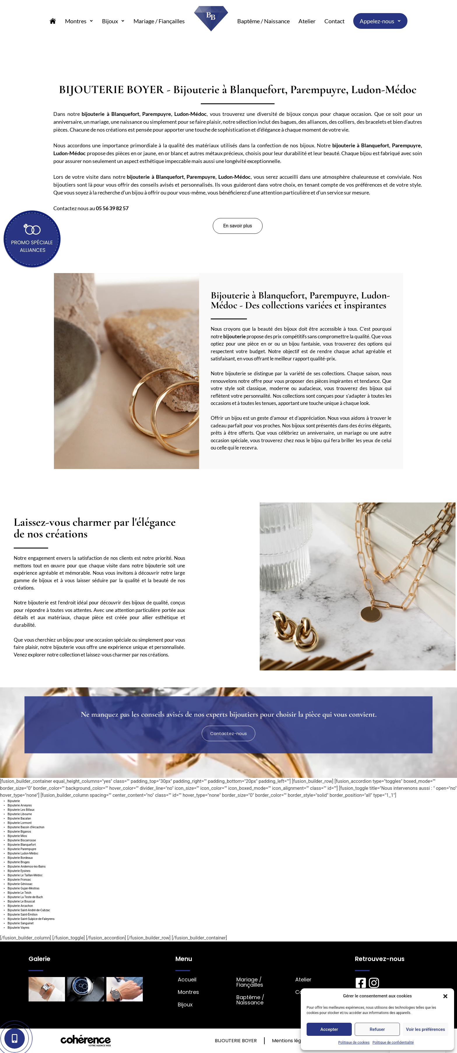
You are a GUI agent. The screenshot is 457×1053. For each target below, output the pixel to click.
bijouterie (93, 114)
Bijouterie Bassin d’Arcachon (26, 827)
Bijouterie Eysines (19, 871)
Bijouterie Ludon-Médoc (23, 853)
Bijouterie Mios (17, 836)
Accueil (187, 979)
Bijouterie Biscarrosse (22, 840)
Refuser (377, 1029)
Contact (334, 20)
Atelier (307, 20)
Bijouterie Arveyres (20, 805)
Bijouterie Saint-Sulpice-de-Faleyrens (31, 919)
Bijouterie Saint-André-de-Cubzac (29, 910)
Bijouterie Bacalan (19, 818)
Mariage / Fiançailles (159, 20)
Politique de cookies (354, 1042)
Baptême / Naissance (263, 20)
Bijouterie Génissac (20, 884)
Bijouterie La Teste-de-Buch (25, 897)
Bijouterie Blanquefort (22, 844)
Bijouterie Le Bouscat (21, 901)
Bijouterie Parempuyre (22, 849)
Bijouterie (14, 801)
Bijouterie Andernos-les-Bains (26, 866)
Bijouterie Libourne (20, 814)
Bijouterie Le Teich (19, 892)
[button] (445, 996)
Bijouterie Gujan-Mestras (23, 888)
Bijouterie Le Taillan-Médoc (25, 875)
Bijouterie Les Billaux (21, 809)
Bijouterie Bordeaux (20, 857)
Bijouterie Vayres (18, 927)
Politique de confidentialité (393, 1042)
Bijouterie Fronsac (19, 879)
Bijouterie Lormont (19, 822)
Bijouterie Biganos (19, 831)
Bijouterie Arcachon (20, 905)
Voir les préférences (425, 1029)
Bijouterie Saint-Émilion (23, 914)
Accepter (329, 1029)
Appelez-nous (380, 20)
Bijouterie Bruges (19, 862)
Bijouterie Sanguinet (21, 923)
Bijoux (113, 20)
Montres (79, 20)
